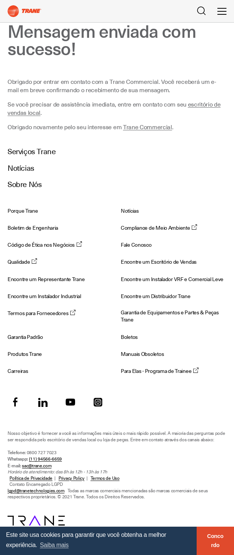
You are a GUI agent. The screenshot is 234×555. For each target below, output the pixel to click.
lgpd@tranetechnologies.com (36, 491)
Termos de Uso (105, 478)
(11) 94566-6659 (45, 459)
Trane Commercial (147, 127)
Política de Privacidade (30, 478)
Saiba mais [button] (54, 545)
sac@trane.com (36, 466)
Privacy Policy (71, 478)
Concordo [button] (215, 540)
